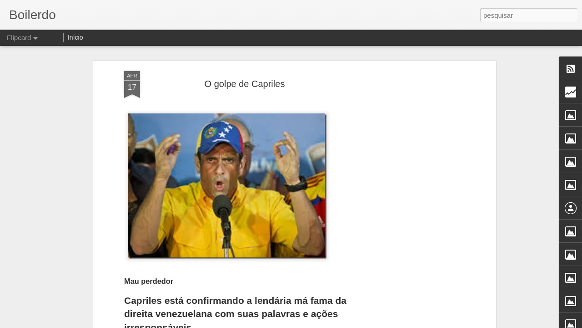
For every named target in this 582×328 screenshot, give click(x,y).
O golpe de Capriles (245, 84)
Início (75, 37)
